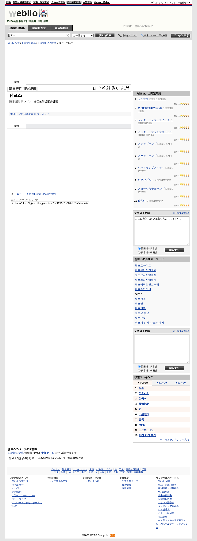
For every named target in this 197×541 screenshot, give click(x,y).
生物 (102, 472)
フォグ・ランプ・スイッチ (154, 119)
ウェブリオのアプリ (59, 481)
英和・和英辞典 (41, 2)
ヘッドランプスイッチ (151, 167)
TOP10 (142, 382)
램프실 (139, 303)
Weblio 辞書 (14, 43)
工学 (121, 469)
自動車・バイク (104, 469)
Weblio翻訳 (163, 492)
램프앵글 (140, 308)
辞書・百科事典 (135, 472)
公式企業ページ (130, 481)
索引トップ (16, 114)
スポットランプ (147, 155)
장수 (141, 388)
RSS (112, 535)
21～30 (180, 382)
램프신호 (140, 298)
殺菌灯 (142, 200)
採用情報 (126, 488)
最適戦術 (144, 403)
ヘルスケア (73, 472)
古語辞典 (87, 2)
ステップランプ (147, 143)
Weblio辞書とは (20, 481)
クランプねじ (146, 179)
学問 (144, 469)
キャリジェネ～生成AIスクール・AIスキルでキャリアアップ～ (172, 523)
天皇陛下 (144, 414)
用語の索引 (30, 114)
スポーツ (92, 472)
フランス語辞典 (166, 502)
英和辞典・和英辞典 (168, 488)
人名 (115, 472)
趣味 (83, 472)
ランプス (26, 101)
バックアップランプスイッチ (155, 131)
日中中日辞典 (58, 2)
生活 (63, 472)
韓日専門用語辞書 (22, 89)
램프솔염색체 (143, 289)
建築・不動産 (133, 469)
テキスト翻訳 (142, 212)
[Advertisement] (122, 15)
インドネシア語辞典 (168, 506)
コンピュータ (80, 469)
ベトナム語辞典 (166, 513)
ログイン (169, 2)
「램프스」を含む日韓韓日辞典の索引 (35, 194)
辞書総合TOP (184, 2)
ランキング (43, 114)
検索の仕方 (18, 484)
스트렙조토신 (147, 430)
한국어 (143, 398)
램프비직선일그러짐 (147, 284)
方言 (122, 472)
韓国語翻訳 (61, 28)
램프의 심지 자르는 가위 (149, 322)
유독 (141, 419)
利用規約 (16, 492)
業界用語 (66, 469)
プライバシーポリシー (23, 495)
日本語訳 (15, 101)
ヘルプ (15, 488)
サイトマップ (19, 499)
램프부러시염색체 (145, 270)
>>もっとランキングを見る (174, 439)
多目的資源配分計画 (46, 101)
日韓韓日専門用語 (47, 43)
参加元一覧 (48, 452)
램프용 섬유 (142, 313)
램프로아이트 (143, 265)
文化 (56, 472)
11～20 (161, 382)
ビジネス (55, 469)
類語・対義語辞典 (22, 2)
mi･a (142, 424)
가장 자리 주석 (147, 435)
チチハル (144, 393)
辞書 (8, 2)
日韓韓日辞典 (74, 2)
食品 (108, 472)
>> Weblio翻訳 (181, 213)
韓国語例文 (39, 28)
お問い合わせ (92, 481)
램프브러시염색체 (145, 279)
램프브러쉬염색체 (145, 274)
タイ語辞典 (164, 509)
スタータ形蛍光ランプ (151, 188)
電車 (91, 469)
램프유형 (140, 317)
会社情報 (126, 484)
